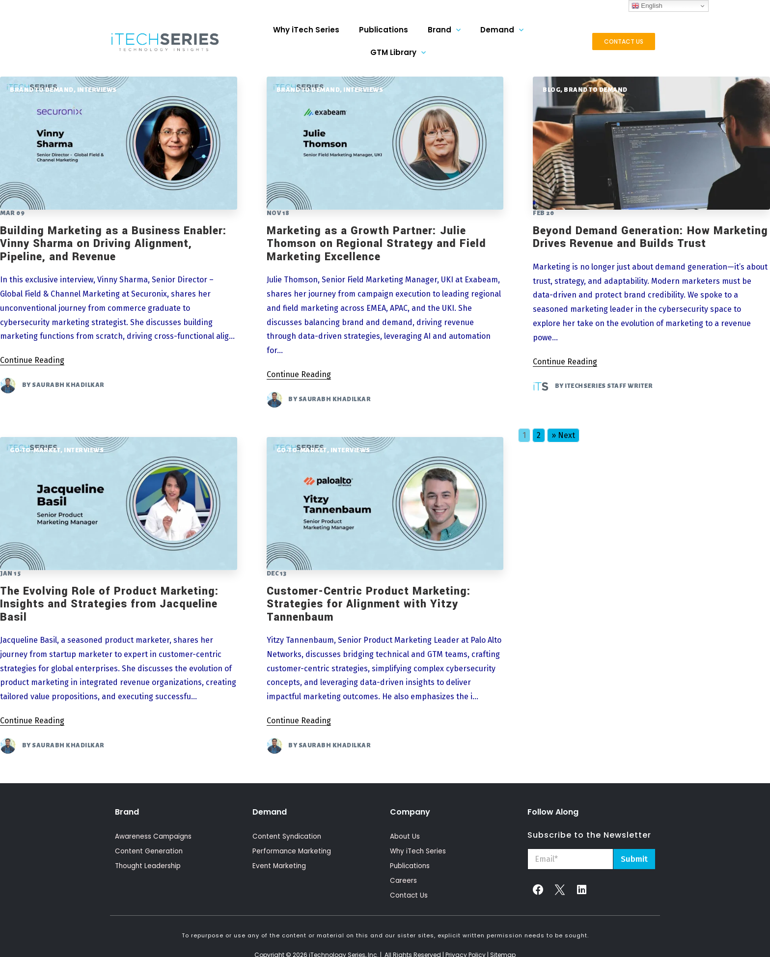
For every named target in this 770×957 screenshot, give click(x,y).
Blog (551, 89)
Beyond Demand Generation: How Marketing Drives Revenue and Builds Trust (650, 237)
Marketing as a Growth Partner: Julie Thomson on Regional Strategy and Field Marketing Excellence (376, 244)
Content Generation (150, 851)
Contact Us (409, 896)
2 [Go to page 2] (539, 435)
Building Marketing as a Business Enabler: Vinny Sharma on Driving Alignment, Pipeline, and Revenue (113, 244)
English (647, 6)
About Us (405, 837)
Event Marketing (279, 866)
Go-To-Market (35, 450)
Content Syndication (288, 837)
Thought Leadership (149, 866)
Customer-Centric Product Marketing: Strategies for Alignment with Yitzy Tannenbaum (369, 604)
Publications (383, 30)
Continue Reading (32, 360)
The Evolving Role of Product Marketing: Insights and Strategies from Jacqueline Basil (109, 604)
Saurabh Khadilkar (68, 385)
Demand (501, 30)
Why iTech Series (306, 30)
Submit (634, 859)
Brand (444, 30)
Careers (403, 881)
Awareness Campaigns (154, 837)
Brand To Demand (42, 89)
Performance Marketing (293, 851)
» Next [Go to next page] (563, 435)
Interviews (97, 89)
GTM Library (398, 52)
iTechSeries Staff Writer (609, 386)
